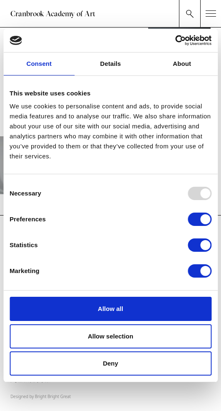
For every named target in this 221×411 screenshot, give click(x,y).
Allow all (110, 308)
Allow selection (110, 336)
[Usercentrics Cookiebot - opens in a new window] (175, 40)
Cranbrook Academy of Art (52, 13)
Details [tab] (110, 63)
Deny (110, 363)
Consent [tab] (39, 63)
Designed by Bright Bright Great (40, 396)
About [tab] (182, 63)
